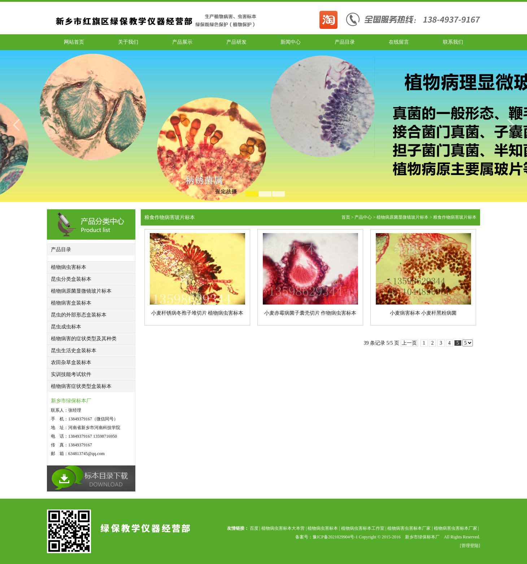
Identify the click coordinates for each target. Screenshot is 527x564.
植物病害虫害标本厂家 (409, 528)
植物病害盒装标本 (71, 303)
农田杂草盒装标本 (71, 362)
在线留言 (399, 42)
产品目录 (345, 42)
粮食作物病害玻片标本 (454, 217)
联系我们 (453, 42)
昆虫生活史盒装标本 (73, 350)
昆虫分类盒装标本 (71, 279)
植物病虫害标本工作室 (362, 528)
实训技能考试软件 (71, 374)
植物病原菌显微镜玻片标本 (81, 291)
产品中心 (363, 217)
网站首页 (74, 42)
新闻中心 (290, 42)
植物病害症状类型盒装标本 (81, 386)
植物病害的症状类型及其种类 (84, 338)
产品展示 (182, 42)
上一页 (409, 343)
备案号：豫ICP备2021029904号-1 (327, 536)
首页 (345, 217)
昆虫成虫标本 (66, 326)
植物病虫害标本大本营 (283, 528)
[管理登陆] (470, 545)
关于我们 (128, 42)
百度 (254, 528)
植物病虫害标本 (68, 267)
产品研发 (236, 42)
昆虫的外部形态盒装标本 (78, 315)
